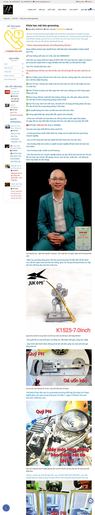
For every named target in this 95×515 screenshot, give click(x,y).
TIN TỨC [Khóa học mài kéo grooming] (15, 18)
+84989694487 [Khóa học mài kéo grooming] (26, 1)
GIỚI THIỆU (51, 9)
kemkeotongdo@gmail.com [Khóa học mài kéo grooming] (41, 1)
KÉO (13, 64)
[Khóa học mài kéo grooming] (8, 9)
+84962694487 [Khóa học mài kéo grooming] (15, 1)
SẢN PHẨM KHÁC (10, 79)
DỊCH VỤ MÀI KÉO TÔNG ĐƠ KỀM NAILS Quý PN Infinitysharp (16, 127)
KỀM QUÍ (42, 9)
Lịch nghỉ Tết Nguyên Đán (15, 92)
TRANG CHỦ (32, 9)
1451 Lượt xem (50, 29)
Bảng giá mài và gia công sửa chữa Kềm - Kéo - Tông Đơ (17, 167)
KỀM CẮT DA (13, 67)
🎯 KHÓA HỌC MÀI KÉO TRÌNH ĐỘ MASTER (15, 147)
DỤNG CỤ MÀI (13, 75)
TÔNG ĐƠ (13, 71)
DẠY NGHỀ (74, 9)
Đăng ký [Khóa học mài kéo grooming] (88, 1)
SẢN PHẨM (62, 9)
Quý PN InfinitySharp (14, 106)
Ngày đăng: (30, 29)
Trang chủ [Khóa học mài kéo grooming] (6, 18)
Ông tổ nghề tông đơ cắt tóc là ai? (16, 185)
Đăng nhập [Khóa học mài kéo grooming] (80, 1)
